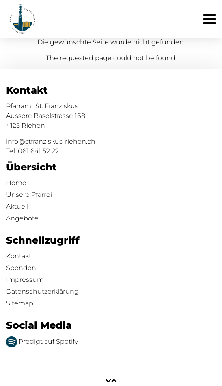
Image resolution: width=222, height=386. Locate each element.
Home (16, 183)
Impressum (25, 280)
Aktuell (17, 206)
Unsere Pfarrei (29, 194)
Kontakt (18, 256)
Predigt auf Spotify (42, 341)
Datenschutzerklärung (42, 291)
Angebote (22, 218)
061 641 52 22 (38, 151)
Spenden (21, 268)
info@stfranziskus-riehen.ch (50, 141)
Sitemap (19, 303)
